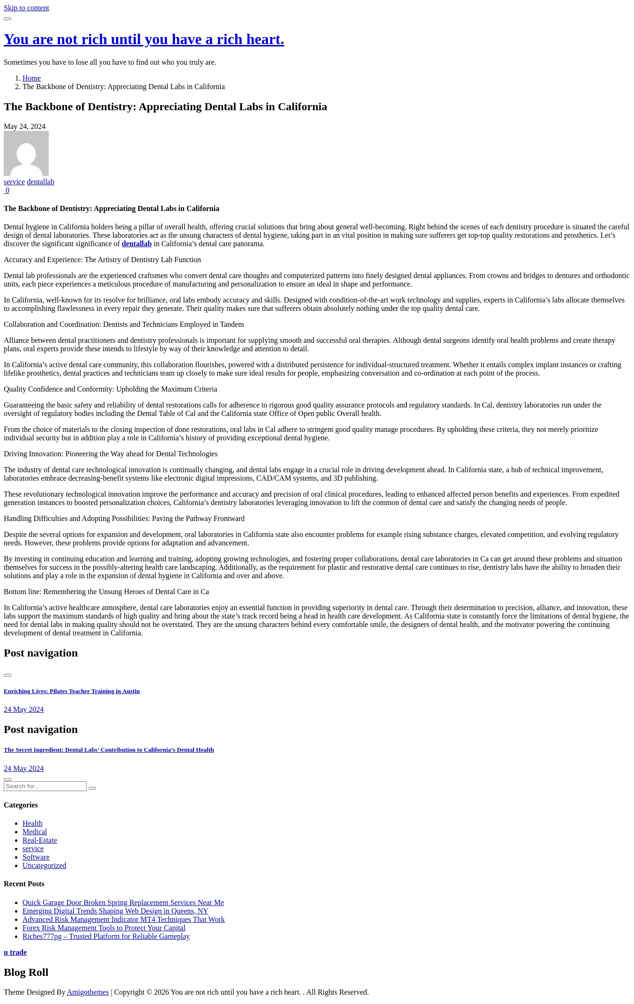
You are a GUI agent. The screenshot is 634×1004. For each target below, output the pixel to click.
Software (36, 857)
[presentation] (7, 675)
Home (31, 78)
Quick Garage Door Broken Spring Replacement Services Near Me (123, 902)
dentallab (40, 182)
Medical (34, 832)
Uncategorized (44, 865)
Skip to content (26, 8)
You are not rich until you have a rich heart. (144, 38)
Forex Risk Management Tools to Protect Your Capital (104, 928)
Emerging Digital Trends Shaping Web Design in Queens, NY (115, 911)
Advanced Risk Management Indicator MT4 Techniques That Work (123, 919)
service (14, 182)
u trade (15, 952)
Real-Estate (39, 840)
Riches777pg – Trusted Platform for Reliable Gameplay (106, 936)
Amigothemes (88, 992)
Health (32, 823)
